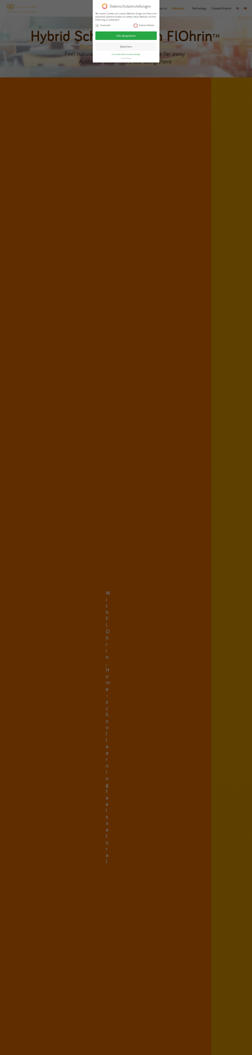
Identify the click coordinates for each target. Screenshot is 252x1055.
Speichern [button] (126, 46)
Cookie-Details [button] (126, 58)
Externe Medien (144, 25)
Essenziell (102, 25)
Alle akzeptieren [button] (126, 36)
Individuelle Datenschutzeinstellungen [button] (126, 54)
